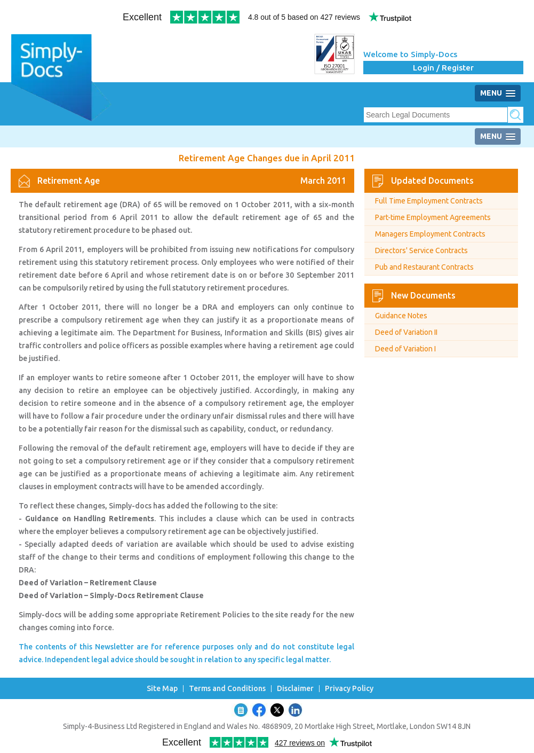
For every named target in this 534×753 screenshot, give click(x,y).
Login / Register (443, 67)
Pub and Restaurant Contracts (424, 267)
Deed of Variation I (405, 348)
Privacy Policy (349, 688)
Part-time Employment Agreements (433, 217)
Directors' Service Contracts (421, 250)
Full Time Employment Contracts (429, 201)
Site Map (162, 688)
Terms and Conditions (227, 688)
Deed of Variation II (406, 332)
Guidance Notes (401, 315)
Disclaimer (295, 688)
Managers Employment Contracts (430, 234)
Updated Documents (432, 180)
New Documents (423, 295)
